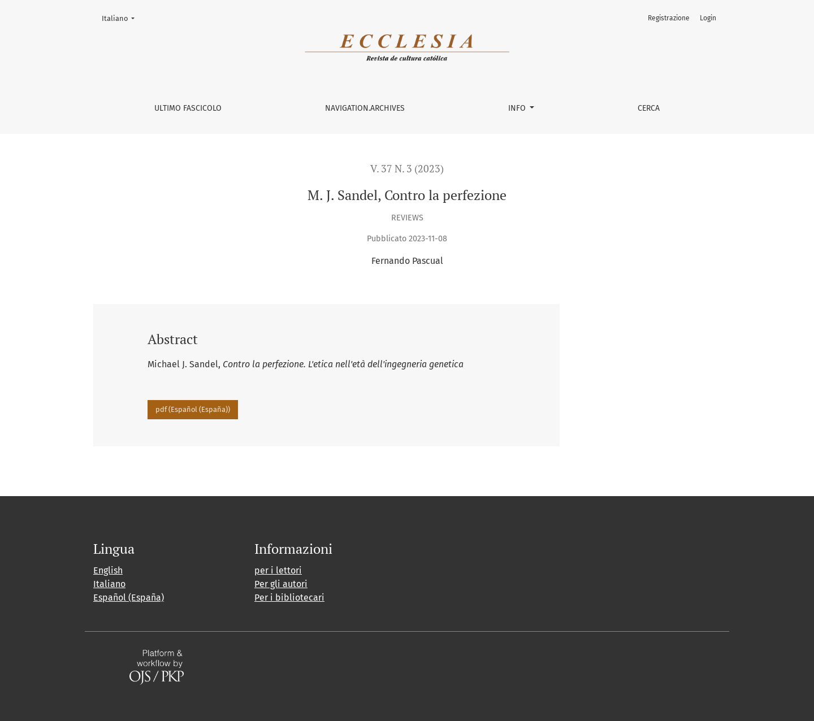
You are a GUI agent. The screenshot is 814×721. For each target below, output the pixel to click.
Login (708, 18)
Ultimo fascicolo (188, 108)
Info (518, 108)
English (108, 570)
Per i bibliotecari (289, 597)
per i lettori (278, 570)
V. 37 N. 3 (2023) (407, 168)
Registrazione (669, 18)
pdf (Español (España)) (192, 409)
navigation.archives (365, 108)
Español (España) (128, 597)
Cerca (649, 108)
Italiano (121, 17)
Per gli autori (281, 584)
